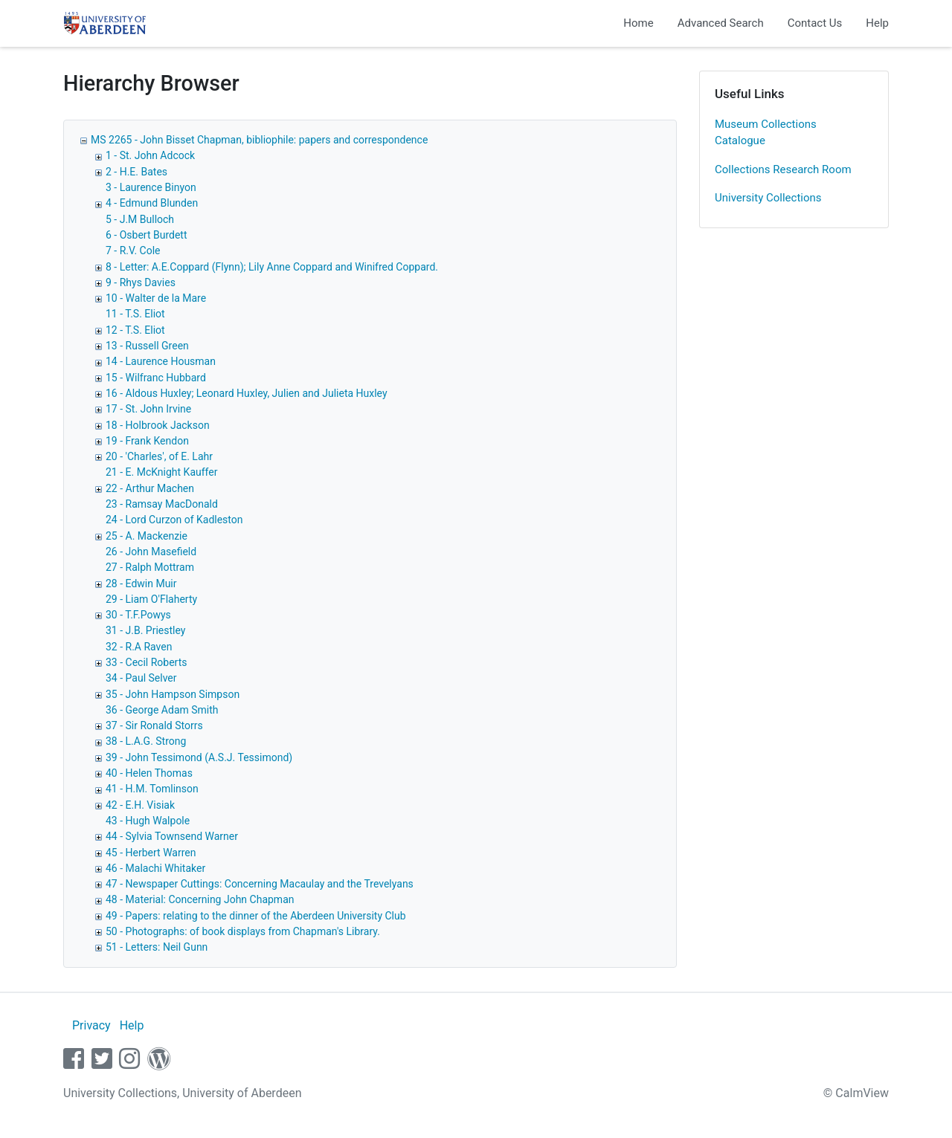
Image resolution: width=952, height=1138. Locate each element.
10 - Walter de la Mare (156, 298)
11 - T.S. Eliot (135, 314)
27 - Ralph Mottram (150, 567)
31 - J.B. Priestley (145, 630)
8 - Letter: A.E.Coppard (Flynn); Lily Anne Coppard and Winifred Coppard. (272, 267)
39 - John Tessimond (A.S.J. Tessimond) (199, 757)
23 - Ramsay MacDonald (162, 504)
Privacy (91, 1025)
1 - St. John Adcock (150, 155)
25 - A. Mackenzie (146, 536)
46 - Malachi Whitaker (155, 868)
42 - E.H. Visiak (140, 805)
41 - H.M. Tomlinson (152, 789)
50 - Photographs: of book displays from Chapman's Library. (243, 931)
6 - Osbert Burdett (146, 235)
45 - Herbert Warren (151, 853)
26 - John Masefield (151, 551)
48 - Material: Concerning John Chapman (200, 899)
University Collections (768, 197)
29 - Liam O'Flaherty (151, 599)
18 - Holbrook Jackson (158, 425)
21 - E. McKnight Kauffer (161, 472)
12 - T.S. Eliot (135, 330)
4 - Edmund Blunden (152, 203)
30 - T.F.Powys (138, 615)
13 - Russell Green (147, 346)
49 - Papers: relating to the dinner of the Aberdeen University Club (256, 916)
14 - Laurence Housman (161, 361)
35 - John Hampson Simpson (172, 694)
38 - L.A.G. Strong (146, 741)
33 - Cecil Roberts (146, 662)
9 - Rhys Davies (141, 282)
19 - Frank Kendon (147, 441)
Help (877, 23)
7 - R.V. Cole (133, 250)
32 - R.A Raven (139, 647)
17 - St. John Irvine (148, 409)
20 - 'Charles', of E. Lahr (159, 456)
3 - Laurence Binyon (151, 187)
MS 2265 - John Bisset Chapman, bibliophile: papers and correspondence (259, 140)
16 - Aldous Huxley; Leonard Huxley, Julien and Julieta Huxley (246, 393)
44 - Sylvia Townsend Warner (172, 836)
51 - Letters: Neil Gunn (157, 947)
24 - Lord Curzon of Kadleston (174, 520)
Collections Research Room (783, 169)
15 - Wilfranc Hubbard (156, 378)
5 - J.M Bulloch (140, 219)
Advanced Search (721, 23)
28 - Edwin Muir (141, 583)
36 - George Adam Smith (162, 710)
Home (638, 23)
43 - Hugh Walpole (148, 821)
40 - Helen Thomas (149, 773)
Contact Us (815, 23)
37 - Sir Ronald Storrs (154, 725)
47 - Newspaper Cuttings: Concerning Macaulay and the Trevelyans (260, 884)
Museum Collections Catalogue (766, 132)
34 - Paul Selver (141, 678)
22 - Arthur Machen (150, 488)
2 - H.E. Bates (136, 172)
